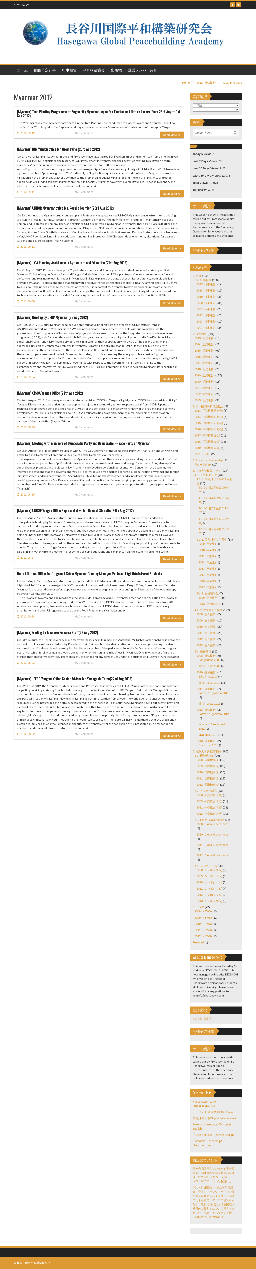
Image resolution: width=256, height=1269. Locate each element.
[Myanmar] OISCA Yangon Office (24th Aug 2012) (50, 393)
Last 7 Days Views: (206, 161)
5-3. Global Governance (209, 820)
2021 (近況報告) (205, 387)
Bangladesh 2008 (209, 660)
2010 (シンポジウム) (209, 882)
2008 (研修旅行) (207, 655)
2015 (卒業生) (207, 581)
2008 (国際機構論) (208, 759)
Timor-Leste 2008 (209, 666)
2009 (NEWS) (203, 917)
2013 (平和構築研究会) (209, 410)
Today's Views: (203, 154)
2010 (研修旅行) (207, 672)
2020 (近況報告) (205, 381)
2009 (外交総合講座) (209, 801)
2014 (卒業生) (207, 574)
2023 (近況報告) (205, 400)
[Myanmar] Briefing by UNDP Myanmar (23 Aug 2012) (52, 317)
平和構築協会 (94, 69)
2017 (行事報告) (207, 284)
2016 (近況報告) (205, 356)
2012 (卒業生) (207, 562)
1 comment (84, 192)
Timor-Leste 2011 (209, 703)
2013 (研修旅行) (207, 741)
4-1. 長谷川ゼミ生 (206, 475)
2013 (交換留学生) (210, 603)
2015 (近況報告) (205, 350)
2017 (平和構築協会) (207, 435)
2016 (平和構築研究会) (209, 429)
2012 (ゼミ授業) (207, 639)
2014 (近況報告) (205, 344)
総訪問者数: (200, 190)
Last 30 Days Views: (206, 168)
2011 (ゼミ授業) (207, 632)
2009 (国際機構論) (208, 766)
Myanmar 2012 (232, 82)
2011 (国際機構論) (208, 778)
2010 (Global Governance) (213, 834)
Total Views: (201, 182)
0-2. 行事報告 (203, 280)
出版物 (116, 69)
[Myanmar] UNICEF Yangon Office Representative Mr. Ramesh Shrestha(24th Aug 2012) (75, 510)
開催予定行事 (45, 69)
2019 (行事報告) (207, 296)
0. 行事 (197, 276)
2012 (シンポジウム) (209, 894)
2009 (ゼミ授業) (207, 620)
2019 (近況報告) (205, 375)
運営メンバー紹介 (142, 69)
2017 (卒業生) (207, 587)
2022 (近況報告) (205, 394)
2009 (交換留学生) (210, 597)
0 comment (84, 133)
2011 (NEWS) (203, 930)
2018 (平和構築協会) (207, 441)
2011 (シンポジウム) (209, 888)
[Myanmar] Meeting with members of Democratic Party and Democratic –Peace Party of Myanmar (83, 443)
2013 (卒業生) (207, 568)
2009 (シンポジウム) (209, 876)
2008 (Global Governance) (213, 824)
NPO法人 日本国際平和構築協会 (213, 1112)
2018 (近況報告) (205, 369)
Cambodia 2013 (208, 745)
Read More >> (172, 135)
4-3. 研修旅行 (203, 651)
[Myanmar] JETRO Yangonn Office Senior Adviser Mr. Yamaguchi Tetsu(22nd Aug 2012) (74, 678)
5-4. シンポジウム (206, 865)
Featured (198, 942)
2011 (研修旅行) (207, 689)
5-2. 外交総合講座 (206, 790)
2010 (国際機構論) (208, 772)
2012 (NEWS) (203, 936)
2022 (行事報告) (207, 315)
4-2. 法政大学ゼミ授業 (209, 610)
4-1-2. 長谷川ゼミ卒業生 (212, 539)
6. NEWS (198, 907)
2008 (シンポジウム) (209, 870)
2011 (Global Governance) (213, 845)
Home (186, 82)
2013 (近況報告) (205, 338)
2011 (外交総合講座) (209, 807)
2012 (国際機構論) (208, 784)
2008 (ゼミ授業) (207, 614)
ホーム (22, 69)
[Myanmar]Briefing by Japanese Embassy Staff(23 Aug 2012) (57, 632)
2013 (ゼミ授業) (207, 645)
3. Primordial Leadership (208, 460)
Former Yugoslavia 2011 (214, 693)
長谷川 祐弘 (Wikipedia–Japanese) (214, 1118)
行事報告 (69, 69)
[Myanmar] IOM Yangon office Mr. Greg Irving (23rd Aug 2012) (58, 149)
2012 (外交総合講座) (209, 813)
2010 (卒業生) (207, 550)
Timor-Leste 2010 (209, 682)
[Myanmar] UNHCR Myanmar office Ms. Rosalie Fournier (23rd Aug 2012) (65, 208)
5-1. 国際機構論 (204, 755)
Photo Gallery (203, 464)
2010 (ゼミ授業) (207, 626)
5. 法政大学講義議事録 (207, 751)
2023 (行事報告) (207, 321)
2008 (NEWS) (203, 911)
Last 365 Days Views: (207, 175)
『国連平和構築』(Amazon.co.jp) (213, 1134)
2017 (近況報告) (205, 363)
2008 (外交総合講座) (209, 795)
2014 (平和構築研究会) (209, 416)
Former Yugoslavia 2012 (214, 714)
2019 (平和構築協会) (207, 447)
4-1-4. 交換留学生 (208, 593)
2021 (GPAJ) (203, 454)
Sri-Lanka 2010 (208, 676)
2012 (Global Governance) (213, 855)
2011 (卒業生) (207, 556)
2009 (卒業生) (207, 543)
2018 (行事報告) (207, 290)
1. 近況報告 (200, 334)
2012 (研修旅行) (206, 82)
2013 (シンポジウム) (209, 901)
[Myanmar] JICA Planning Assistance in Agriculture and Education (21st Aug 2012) (72, 262)
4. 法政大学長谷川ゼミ (207, 470)
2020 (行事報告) (207, 303)
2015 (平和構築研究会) (209, 423)
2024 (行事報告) (207, 327)
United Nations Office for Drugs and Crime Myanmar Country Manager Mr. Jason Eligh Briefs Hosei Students (89, 573)
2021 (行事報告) (207, 309)
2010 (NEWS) (203, 923)
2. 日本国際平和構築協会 (208, 406)
